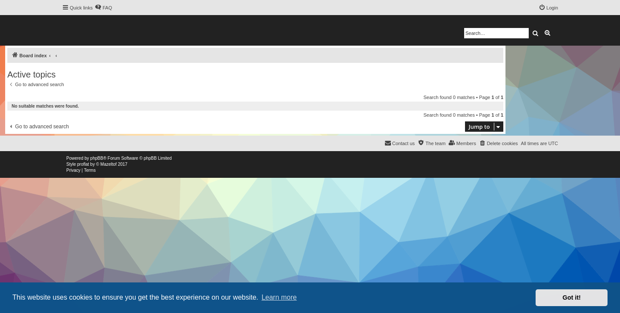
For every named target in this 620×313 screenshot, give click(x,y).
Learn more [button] (279, 297)
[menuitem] (103, 8)
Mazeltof (108, 164)
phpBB (96, 158)
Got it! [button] (572, 297)
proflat (83, 164)
